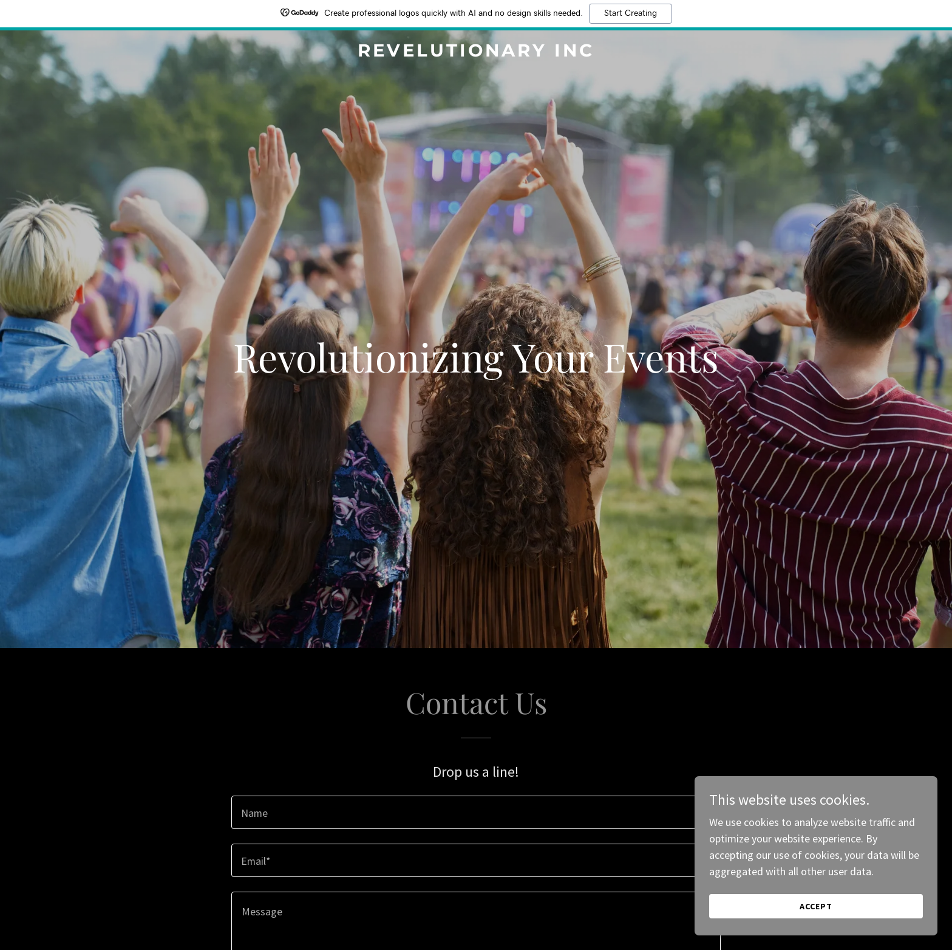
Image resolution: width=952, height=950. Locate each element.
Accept (816, 906)
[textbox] (475, 812)
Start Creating (630, 13)
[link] (476, 53)
